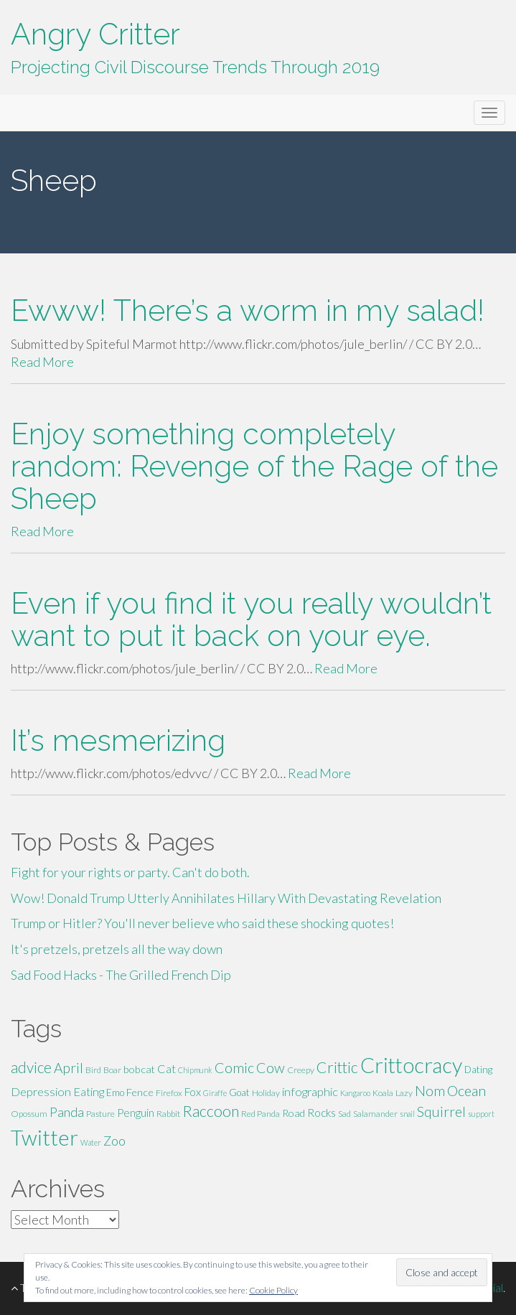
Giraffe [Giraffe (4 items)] (215, 1093)
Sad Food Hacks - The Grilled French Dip (121, 975)
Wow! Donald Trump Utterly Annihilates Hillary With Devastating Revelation (226, 898)
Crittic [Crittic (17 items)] (337, 1067)
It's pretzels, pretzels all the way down (116, 949)
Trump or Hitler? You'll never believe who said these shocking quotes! (202, 923)
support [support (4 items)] (481, 1113)
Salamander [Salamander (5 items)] (375, 1113)
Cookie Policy (273, 1290)
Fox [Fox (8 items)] (192, 1091)
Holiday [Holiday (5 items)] (266, 1092)
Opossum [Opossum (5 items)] (29, 1113)
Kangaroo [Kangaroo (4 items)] (355, 1093)
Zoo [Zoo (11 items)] (114, 1140)
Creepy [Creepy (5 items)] (300, 1069)
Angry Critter (95, 34)
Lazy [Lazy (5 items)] (404, 1092)
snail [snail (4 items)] (407, 1113)
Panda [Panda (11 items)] (67, 1112)
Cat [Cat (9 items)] (166, 1068)
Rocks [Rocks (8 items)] (321, 1112)
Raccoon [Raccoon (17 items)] (210, 1111)
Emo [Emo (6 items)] (115, 1092)
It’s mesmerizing (118, 740)
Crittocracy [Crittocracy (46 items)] (411, 1064)
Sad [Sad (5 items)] (344, 1113)
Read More (42, 362)
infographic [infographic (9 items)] (310, 1091)
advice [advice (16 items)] (31, 1067)
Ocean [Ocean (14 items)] (466, 1090)
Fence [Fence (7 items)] (140, 1092)
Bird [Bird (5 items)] (93, 1069)
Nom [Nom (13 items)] (430, 1090)
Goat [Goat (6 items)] (239, 1092)
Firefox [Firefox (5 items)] (169, 1092)
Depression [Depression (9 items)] (41, 1091)
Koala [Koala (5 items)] (382, 1092)
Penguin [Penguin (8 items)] (135, 1112)
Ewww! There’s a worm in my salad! (247, 310)
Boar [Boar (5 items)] (112, 1069)
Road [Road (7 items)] (293, 1113)
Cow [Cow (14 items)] (270, 1067)
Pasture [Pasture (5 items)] (100, 1113)
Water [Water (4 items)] (90, 1142)
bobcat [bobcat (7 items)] (139, 1069)
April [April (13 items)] (68, 1067)
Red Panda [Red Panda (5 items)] (260, 1113)
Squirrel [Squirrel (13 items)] (441, 1111)
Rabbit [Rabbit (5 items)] (168, 1113)
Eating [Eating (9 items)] (88, 1091)
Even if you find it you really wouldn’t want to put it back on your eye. (251, 619)
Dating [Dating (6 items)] (478, 1069)
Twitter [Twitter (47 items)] (44, 1137)
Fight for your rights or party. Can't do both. (130, 872)
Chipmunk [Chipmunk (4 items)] (195, 1070)
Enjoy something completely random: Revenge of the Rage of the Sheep (254, 466)
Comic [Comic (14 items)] (234, 1067)
